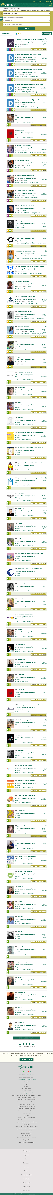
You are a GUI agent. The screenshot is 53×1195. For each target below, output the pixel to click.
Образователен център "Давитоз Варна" (30, 54)
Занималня (18, 450)
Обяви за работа (27, 1175)
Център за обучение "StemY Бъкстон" (29, 463)
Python (35, 359)
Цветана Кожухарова (24, 145)
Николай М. (21, 992)
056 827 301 (20, 92)
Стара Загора (19, 709)
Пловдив (26, 105)
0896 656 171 (20, 198)
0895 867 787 (20, 46)
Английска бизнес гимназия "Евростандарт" (31, 569)
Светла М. (20, 599)
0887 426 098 (20, 319)
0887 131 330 (20, 228)
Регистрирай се (38, 1)
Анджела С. (21, 584)
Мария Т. (20, 916)
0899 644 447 (20, 303)
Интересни (26, 1163)
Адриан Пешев (22, 357)
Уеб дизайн (36, 859)
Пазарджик (19, 498)
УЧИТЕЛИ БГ (28, 1074)
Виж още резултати (26, 1038)
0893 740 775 (20, 273)
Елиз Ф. (19, 931)
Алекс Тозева (21, 342)
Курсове (27, 1155)
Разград (18, 452)
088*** (24, 137)
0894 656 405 (20, 182)
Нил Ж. (19, 115)
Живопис (35, 783)
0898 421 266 (20, 288)
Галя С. (19, 735)
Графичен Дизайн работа (38, 10)
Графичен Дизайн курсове (9, 10)
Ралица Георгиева (23, 221)
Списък (6, 34)
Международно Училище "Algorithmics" (30, 432)
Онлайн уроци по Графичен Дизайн (27, 1079)
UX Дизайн (36, 934)
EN (29, 1071)
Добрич (18, 770)
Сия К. (19, 402)
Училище (18, 269)
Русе (20, 346)
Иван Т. (19, 523)
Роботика (36, 329)
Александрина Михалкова (26, 251)
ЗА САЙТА (26, 1187)
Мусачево (24, 150)
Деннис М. (20, 130)
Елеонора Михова (23, 327)
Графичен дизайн (26, 42)
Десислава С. (21, 674)
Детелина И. (21, 826)
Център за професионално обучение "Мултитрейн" (34, 478)
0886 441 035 (20, 258)
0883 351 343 (20, 167)
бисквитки (32, 1194)
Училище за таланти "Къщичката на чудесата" (32, 448)
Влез (48, 1)
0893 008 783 (20, 213)
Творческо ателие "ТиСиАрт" (26, 780)
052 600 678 (20, 61)
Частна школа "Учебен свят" (26, 296)
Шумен (18, 967)
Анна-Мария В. (22, 659)
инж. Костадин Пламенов (25, 206)
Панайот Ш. (21, 387)
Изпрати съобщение (38, 49)
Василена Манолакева (24, 236)
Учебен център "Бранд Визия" (27, 856)
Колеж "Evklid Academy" (25, 871)
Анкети (26, 1171)
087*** (24, 122)
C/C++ (34, 208)
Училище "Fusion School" (25, 614)
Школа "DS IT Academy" (25, 765)
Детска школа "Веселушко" (26, 795)
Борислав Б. (21, 644)
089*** (24, 379)
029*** (24, 560)
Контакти (26, 1191)
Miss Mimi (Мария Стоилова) (26, 175)
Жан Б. (19, 1007)
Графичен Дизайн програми (24, 10)
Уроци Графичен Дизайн (27, 1093)
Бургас (29, 89)
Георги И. (20, 417)
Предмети (26, 1151)
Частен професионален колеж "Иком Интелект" (33, 705)
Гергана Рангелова (23, 160)
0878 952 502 (20, 107)
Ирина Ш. (20, 493)
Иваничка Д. (21, 810)
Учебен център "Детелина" (26, 190)
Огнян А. (20, 886)
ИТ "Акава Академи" (24, 720)
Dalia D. (19, 901)
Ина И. (19, 538)
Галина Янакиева (23, 281)
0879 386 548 (20, 364)
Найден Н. (20, 508)
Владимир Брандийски (24, 311)
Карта (19, 34)
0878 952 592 (20, 76)
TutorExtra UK (26, 1183)
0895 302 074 (20, 334)
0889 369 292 (20, 243)
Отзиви (26, 1167)
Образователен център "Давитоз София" (30, 69)
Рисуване (36, 163)
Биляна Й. (20, 977)
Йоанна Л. (20, 1022)
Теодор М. (20, 750)
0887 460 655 (20, 152)
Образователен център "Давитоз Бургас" (30, 84)
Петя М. (19, 841)
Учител (17, 117)
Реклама (26, 1179)
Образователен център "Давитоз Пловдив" (31, 100)
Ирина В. (20, 947)
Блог (26, 1159)
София (26, 44)
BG (24, 1071)
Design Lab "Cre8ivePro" (24, 372)
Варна (34, 59)
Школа (17, 42)
